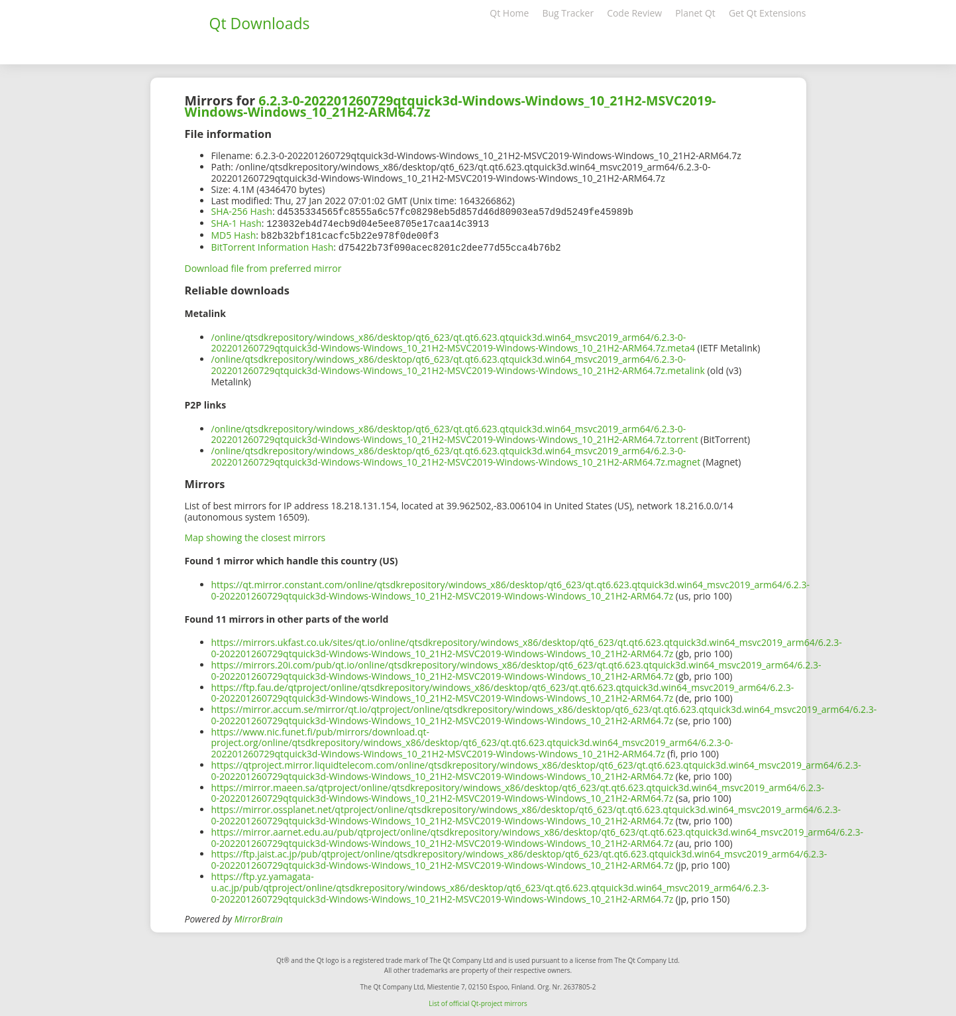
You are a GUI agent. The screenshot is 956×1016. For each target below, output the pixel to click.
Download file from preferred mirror (263, 265)
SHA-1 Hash (236, 222)
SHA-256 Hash (241, 211)
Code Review (634, 13)
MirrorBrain (259, 916)
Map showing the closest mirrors (255, 535)
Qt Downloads (259, 23)
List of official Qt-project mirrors (478, 1000)
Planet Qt (695, 13)
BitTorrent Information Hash (272, 245)
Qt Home (509, 13)
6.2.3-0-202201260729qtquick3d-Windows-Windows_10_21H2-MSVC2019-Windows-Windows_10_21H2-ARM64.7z (450, 106)
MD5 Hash (233, 233)
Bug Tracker (568, 13)
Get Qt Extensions (767, 13)
